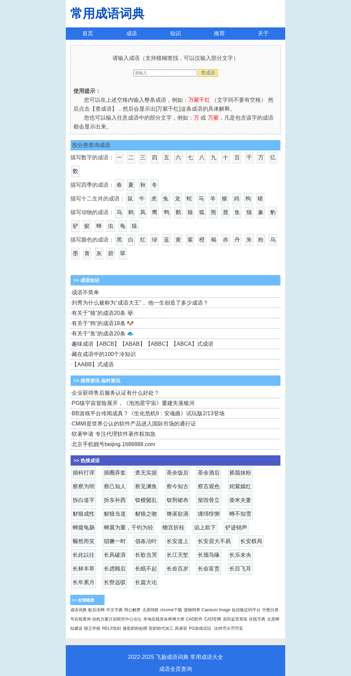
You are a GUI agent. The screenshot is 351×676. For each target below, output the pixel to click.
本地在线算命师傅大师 (163, 619)
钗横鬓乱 (146, 500)
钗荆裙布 (178, 500)
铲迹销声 (236, 527)
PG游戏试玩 (200, 628)
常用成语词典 (107, 14)
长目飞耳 (240, 568)
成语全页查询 (175, 669)
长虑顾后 (115, 568)
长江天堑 (178, 555)
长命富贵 (209, 568)
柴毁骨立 (209, 500)
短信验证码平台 (246, 609)
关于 (263, 33)
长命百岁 (178, 568)
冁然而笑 (84, 541)
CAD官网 (212, 619)
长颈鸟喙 (209, 555)
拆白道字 (84, 500)
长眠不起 (146, 568)
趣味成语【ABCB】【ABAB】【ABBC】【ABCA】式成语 (142, 344)
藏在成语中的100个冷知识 (104, 354)
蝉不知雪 (240, 514)
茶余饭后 (178, 473)
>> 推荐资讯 (87, 380)
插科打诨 (84, 473)
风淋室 (181, 628)
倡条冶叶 (146, 541)
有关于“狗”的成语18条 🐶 (103, 323)
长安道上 (178, 541)
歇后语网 (96, 609)
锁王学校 (92, 628)
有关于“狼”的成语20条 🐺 (103, 313)
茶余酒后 (209, 473)
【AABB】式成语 (93, 364)
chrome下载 (171, 609)
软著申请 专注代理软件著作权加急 (113, 434)
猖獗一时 (115, 541)
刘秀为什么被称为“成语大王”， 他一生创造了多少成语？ (140, 303)
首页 (87, 33)
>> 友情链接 (83, 600)
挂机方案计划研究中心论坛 (117, 619)
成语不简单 (85, 292)
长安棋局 (251, 541)
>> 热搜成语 (87, 460)
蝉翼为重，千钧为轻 (128, 527)
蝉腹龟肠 (84, 527)
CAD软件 (194, 619)
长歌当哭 (146, 555)
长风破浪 (115, 555)
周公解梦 (132, 609)
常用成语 (201, 657)
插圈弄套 (115, 473)
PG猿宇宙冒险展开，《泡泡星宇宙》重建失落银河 (133, 403)
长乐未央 (240, 555)
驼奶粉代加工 (161, 628)
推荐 (219, 33)
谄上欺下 (205, 527)
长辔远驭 (115, 582)
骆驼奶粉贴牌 (135, 628)
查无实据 (146, 473)
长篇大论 (146, 582)
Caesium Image (216, 609)
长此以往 (84, 555)
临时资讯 (110, 380)
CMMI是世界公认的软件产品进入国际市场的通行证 (134, 424)
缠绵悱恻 (209, 514)
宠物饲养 (192, 609)
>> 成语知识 (85, 280)
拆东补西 (115, 500)
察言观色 (209, 486)
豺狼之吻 (146, 514)
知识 (175, 33)
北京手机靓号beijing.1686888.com (113, 444)
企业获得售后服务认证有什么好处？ (115, 393)
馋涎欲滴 (178, 514)
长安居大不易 (214, 541)
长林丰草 (84, 568)
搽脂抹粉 (240, 473)
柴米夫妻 (240, 500)
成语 (131, 33)
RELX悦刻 (111, 628)
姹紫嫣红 (240, 486)
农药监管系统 (235, 619)
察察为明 (84, 486)
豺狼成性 (84, 514)
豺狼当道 (115, 514)
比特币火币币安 (228, 628)
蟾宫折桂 (173, 527)
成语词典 (78, 609)
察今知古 (178, 486)
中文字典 (114, 609)
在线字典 (257, 619)
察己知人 (115, 486)
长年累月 (84, 582)
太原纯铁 (150, 609)
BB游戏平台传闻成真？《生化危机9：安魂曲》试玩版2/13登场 (148, 413)
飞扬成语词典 (172, 657)
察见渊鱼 (146, 486)
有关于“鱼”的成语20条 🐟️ (103, 333)
